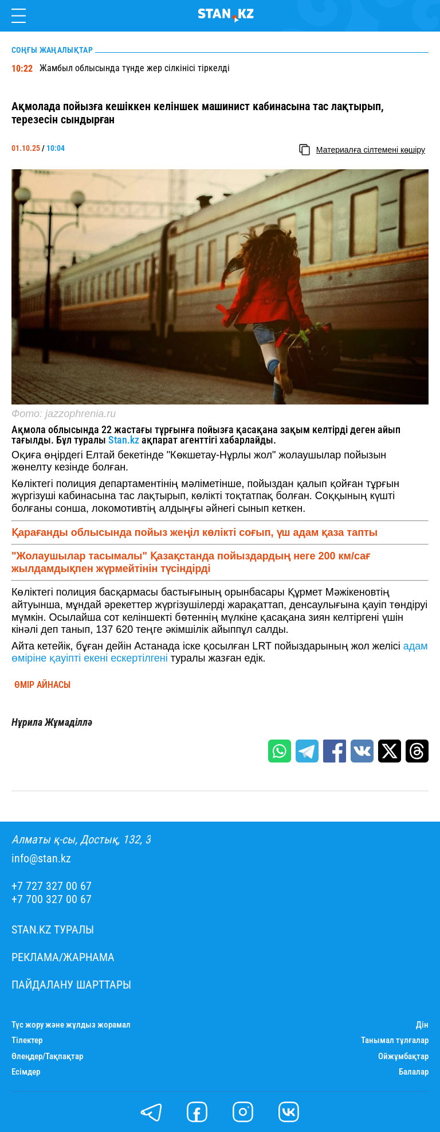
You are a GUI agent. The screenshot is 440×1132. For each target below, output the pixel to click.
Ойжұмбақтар (403, 1056)
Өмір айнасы (42, 685)
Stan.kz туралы (52, 929)
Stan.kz (122, 440)
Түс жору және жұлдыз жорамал (71, 1025)
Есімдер (25, 1072)
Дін (422, 1025)
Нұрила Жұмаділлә (51, 722)
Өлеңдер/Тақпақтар (47, 1056)
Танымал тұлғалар (395, 1040)
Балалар (414, 1072)
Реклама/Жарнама (63, 957)
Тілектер (26, 1040)
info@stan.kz (41, 858)
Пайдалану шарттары (71, 984)
